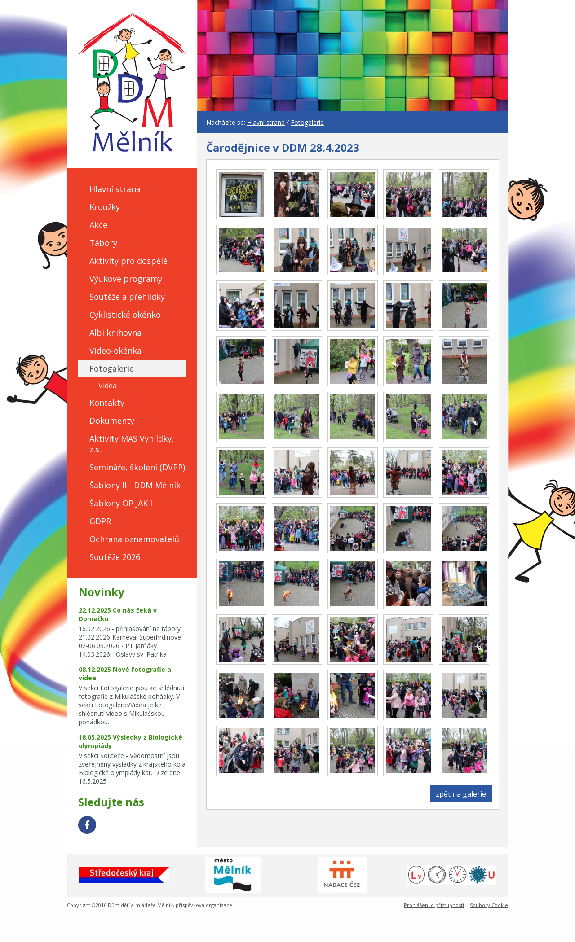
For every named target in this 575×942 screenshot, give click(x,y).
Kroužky (104, 207)
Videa (107, 385)
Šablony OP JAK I (120, 503)
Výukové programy (125, 278)
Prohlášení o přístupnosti (434, 905)
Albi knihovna (115, 332)
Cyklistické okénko (125, 314)
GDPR (100, 521)
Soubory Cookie (489, 905)
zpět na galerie (461, 794)
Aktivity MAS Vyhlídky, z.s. (131, 444)
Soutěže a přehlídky (127, 296)
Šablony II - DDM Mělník (135, 485)
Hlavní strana (115, 189)
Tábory (103, 242)
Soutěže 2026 (114, 557)
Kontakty (106, 402)
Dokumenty (111, 420)
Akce (98, 224)
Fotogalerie (111, 368)
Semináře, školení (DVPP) (137, 467)
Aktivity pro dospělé (128, 260)
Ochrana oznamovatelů (134, 539)
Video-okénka (115, 350)
